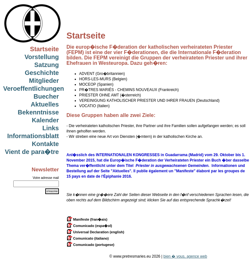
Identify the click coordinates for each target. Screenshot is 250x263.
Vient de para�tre (32, 151)
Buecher (46, 96)
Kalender (45, 120)
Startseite (44, 49)
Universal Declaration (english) (95, 232)
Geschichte (42, 72)
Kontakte (45, 143)
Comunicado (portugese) (90, 245)
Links (50, 128)
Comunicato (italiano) (87, 238)
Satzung (46, 64)
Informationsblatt (33, 135)
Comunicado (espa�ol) (89, 226)
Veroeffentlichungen (33, 88)
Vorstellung (41, 56)
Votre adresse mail (46, 178)
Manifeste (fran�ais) (86, 219)
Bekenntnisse (38, 112)
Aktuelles (45, 104)
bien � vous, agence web (185, 256)
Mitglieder (44, 80)
